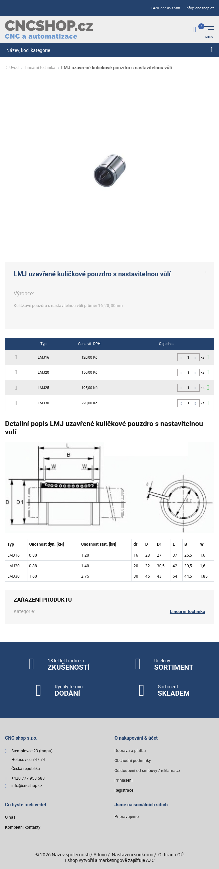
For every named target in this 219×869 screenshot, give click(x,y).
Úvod (14, 67)
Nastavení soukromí (132, 855)
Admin (100, 855)
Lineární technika (40, 67)
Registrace (124, 790)
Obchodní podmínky (133, 760)
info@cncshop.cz (200, 8)
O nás (10, 817)
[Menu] (209, 29)
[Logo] (49, 29)
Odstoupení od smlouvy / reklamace (147, 770)
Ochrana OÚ (171, 855)
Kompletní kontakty (22, 827)
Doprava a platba (130, 751)
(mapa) (45, 751)
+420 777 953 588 (165, 8)
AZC (150, 860)
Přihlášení (124, 780)
